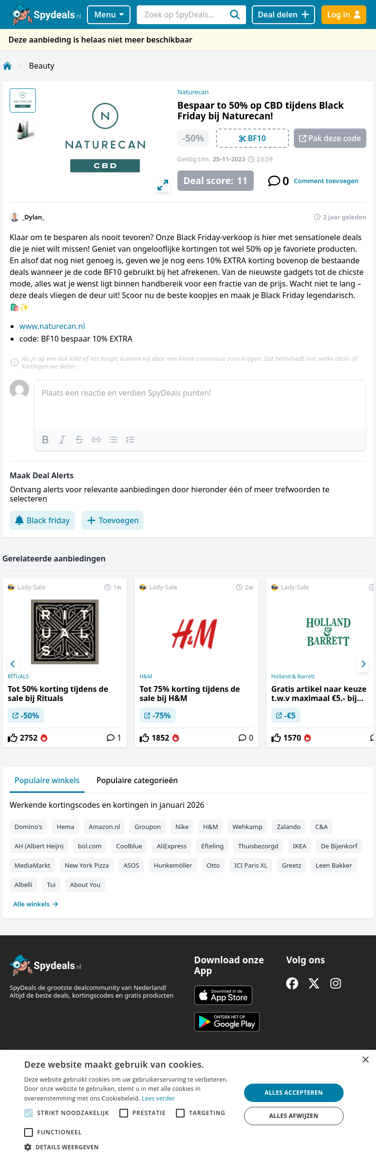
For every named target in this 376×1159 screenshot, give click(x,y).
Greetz (291, 865)
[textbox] (200, 404)
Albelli (23, 884)
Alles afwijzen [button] (293, 1116)
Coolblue (129, 846)
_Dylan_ (33, 217)
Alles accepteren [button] (293, 1092)
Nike (182, 826)
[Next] (363, 664)
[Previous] (13, 664)
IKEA (299, 846)
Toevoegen (113, 520)
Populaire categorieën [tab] (137, 780)
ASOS (131, 865)
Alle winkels (36, 904)
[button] (129, 1147)
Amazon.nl (104, 826)
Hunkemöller (173, 865)
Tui (51, 884)
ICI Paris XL (250, 865)
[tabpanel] (188, 852)
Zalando (289, 826)
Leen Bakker (334, 865)
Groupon (147, 826)
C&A (321, 826)
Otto (213, 865)
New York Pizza (87, 865)
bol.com (89, 846)
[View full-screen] (163, 185)
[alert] (188, 1104)
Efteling (212, 846)
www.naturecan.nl (52, 326)
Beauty (41, 65)
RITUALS (18, 676)
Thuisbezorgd (258, 846)
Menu (109, 14)
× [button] (365, 1060)
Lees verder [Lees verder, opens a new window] (158, 1098)
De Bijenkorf (339, 846)
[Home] (7, 66)
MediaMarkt (32, 865)
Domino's (28, 826)
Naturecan (193, 91)
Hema (65, 826)
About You (85, 884)
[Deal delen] (283, 14)
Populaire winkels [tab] (47, 780)
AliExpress (172, 846)
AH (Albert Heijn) (38, 846)
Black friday (42, 520)
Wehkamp (247, 826)
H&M (146, 676)
